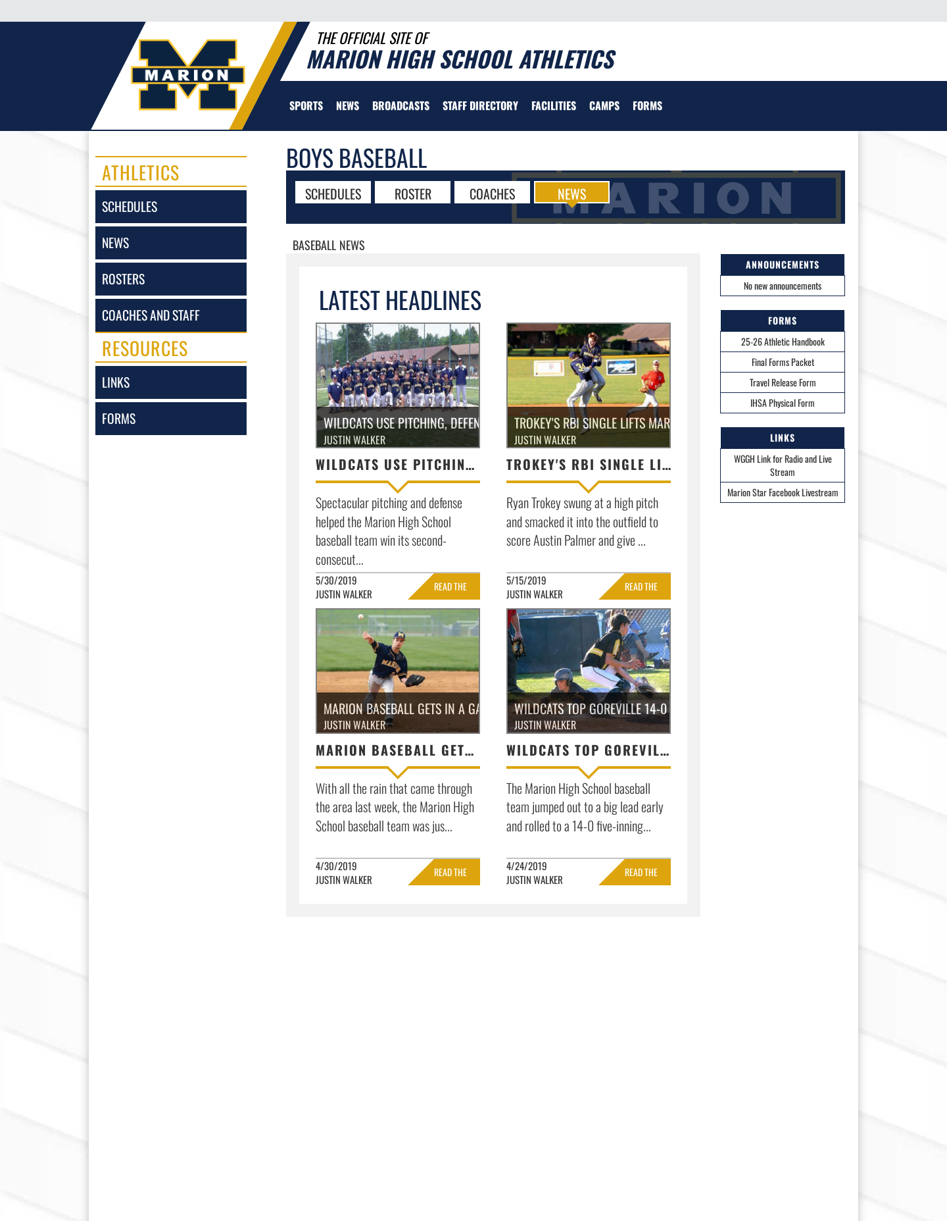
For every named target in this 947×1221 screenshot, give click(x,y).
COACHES (492, 193)
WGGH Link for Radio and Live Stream (783, 465)
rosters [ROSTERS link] (123, 278)
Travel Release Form (783, 382)
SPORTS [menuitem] (306, 105)
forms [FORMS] (118, 418)
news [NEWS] (115, 242)
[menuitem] (347, 105)
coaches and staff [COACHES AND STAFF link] (151, 315)
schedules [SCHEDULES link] (129, 206)
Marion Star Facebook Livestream (782, 492)
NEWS (572, 193)
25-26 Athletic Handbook (783, 341)
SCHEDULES (333, 193)
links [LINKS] (116, 382)
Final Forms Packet (783, 362)
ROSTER (413, 193)
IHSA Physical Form (782, 402)
